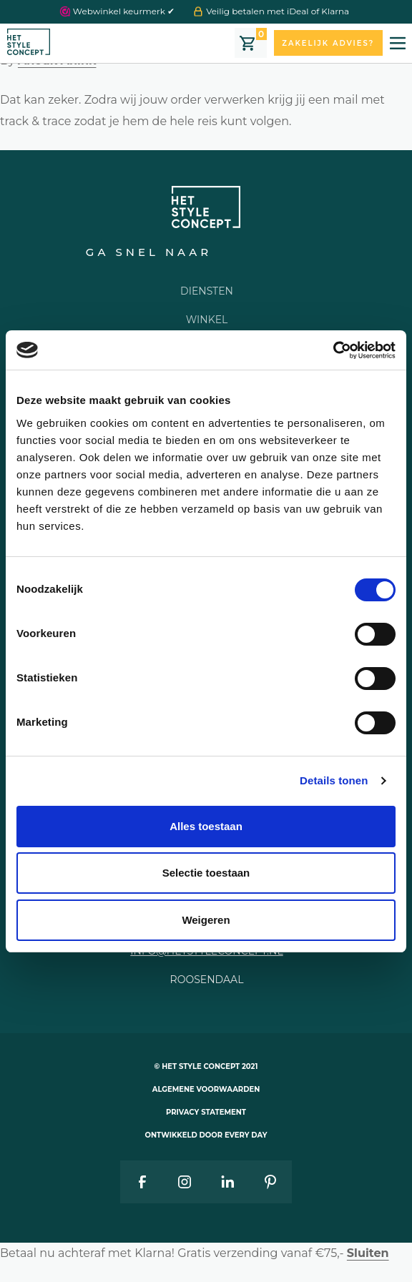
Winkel (207, 319)
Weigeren (206, 920)
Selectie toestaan (206, 873)
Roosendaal (207, 979)
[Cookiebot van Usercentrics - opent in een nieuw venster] (333, 350)
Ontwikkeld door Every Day (206, 1135)
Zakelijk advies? (328, 43)
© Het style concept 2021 (206, 1066)
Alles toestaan (206, 826)
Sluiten (368, 1253)
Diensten (206, 291)
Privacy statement (206, 1112)
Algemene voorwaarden (206, 1089)
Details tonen (334, 780)
